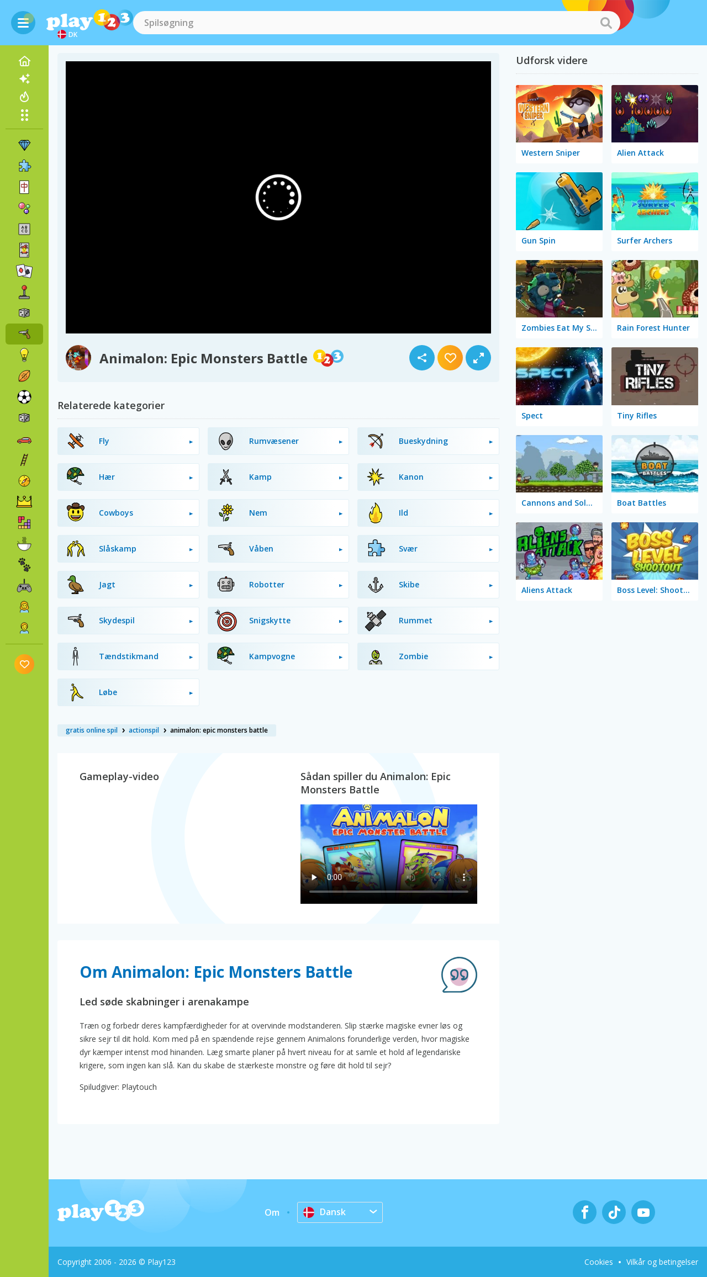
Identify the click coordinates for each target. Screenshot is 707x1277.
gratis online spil (92, 730)
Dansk (324, 1212)
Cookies (598, 1262)
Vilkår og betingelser (662, 1262)
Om (272, 1212)
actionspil (144, 730)
